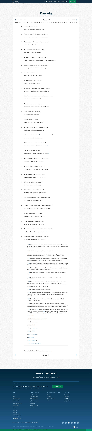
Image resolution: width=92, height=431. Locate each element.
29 (72, 22)
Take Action (49, 396)
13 (41, 22)
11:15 (37, 330)
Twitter (64, 424)
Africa (14, 397)
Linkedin (72, 424)
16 (47, 22)
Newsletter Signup (68, 401)
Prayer (31, 401)
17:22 (29, 336)
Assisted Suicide (16, 406)
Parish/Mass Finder (68, 396)
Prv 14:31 (33, 318)
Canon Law (15, 412)
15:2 (46, 312)
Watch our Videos (54, 378)
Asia (14, 403)
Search (78, 1)
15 (45, 22)
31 (76, 22)
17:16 (29, 282)
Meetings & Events (51, 399)
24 (62, 22)
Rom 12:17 (38, 321)
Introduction (18, 22)
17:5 (29, 318)
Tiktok (78, 424)
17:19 (29, 290)
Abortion (15, 396)
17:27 (29, 345)
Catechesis (15, 413)
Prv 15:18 (33, 333)
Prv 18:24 (34, 327)
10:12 (40, 259)
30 (74, 22)
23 (60, 22)
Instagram (75, 424)
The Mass (32, 408)
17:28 (29, 310)
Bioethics (15, 410)
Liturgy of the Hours (34, 406)
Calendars (66, 399)
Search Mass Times (34, 399)
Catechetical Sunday (17, 415)
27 (68, 22)
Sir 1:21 (37, 345)
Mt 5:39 (33, 321)
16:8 (39, 247)
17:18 (29, 330)
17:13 (29, 278)
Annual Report (16, 401)
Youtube (70, 424)
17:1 (29, 244)
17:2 (29, 250)
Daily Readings (47, 1)
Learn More (58, 387)
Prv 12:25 (34, 336)
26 (66, 22)
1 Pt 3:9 (48, 321)
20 (55, 22)
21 (57, 22)
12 (39, 22)
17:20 (29, 293)
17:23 (29, 299)
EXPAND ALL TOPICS (17, 419)
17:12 (29, 273)
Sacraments (32, 405)
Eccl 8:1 (33, 339)
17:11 (29, 268)
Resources (66, 397)
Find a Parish (56, 1)
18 (51, 22)
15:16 (34, 247)
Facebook (67, 424)
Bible (14, 408)
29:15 (36, 342)
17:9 (29, 258)
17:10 (29, 262)
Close (88, 429)
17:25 (29, 342)
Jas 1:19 (42, 345)
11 (37, 22)
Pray (48, 401)
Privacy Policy (49, 353)
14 (43, 22)
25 (64, 22)
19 (53, 22)
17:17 (29, 327)
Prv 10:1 (33, 342)
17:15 (29, 324)
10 (35, 22)
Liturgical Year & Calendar (36, 403)
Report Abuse (64, 1)
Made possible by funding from (66, 428)
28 (70, 22)
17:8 (29, 253)
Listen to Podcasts (45, 378)
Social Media (67, 403)
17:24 (29, 304)
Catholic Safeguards (17, 417)
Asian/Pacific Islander (17, 405)
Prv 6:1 (33, 330)
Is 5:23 (37, 324)
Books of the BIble (34, 397)
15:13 (37, 336)
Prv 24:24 (33, 324)
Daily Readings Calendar (52, 1)
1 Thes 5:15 (43, 321)
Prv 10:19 (33, 345)
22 (58, 22)
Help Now (72, 1)
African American (16, 399)
